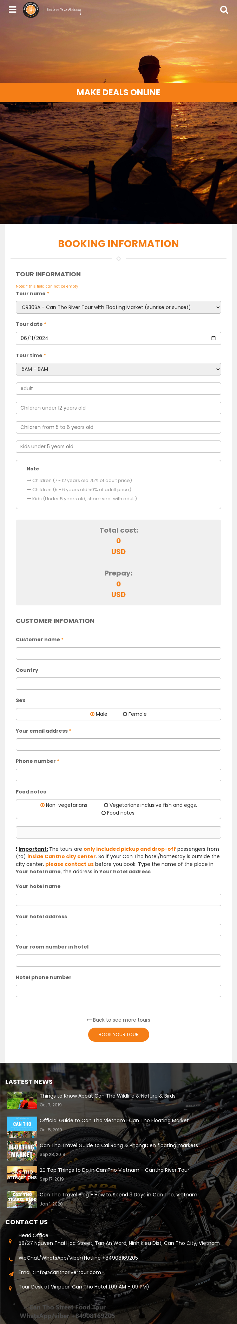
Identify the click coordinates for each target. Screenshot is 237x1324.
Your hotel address (41, 916)
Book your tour (119, 1034)
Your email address (43, 730)
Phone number (37, 761)
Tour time (31, 355)
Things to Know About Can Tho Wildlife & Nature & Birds (108, 1095)
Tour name (32, 293)
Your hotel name (38, 886)
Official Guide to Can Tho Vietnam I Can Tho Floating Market (114, 1120)
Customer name (40, 639)
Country (27, 670)
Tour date (31, 324)
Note (33, 468)
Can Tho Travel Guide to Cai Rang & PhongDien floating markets (119, 1145)
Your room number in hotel (52, 946)
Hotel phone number (44, 977)
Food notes (31, 791)
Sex (20, 700)
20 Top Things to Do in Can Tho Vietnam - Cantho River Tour (114, 1170)
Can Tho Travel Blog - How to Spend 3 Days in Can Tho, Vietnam (118, 1194)
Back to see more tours (118, 1019)
